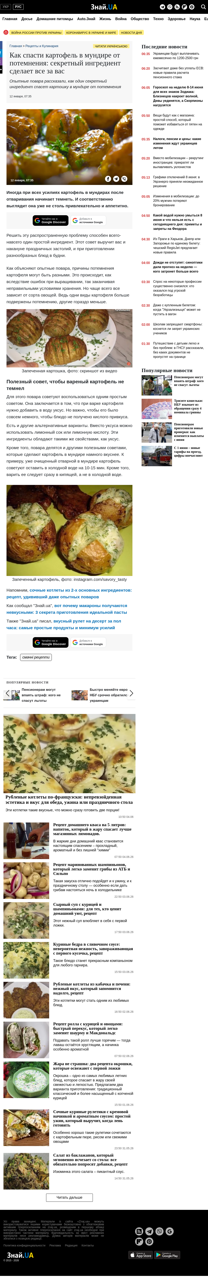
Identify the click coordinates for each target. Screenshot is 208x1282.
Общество (140, 19)
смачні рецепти (36, 657)
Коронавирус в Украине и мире (91, 32)
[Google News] (170, 1231)
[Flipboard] (184, 7)
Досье (26, 19)
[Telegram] (162, 7)
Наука (195, 19)
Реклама (55, 1245)
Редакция (71, 1245)
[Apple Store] (141, 1255)
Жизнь (105, 19)
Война (121, 19)
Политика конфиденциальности (24, 1245)
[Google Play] (167, 1255)
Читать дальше (69, 1197)
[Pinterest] (191, 7)
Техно (158, 19)
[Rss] (177, 7)
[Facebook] (108, 179)
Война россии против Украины (36, 32)
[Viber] (169, 7)
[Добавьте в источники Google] (88, 220)
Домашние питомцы (55, 19)
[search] (203, 7)
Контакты (87, 1245)
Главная (9, 19)
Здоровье (177, 19)
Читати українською (111, 46)
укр (6, 7)
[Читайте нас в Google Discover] (50, 220)
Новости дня (131, 32)
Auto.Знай (86, 19)
